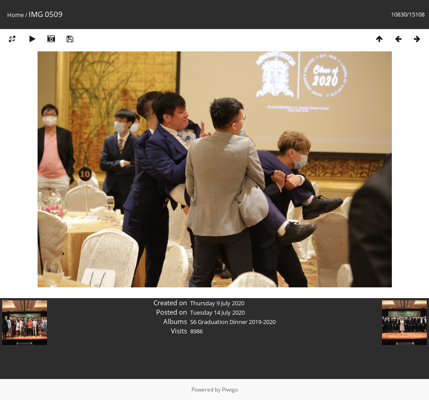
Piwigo (230, 389)
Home (15, 15)
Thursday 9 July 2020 (217, 303)
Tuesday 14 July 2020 (217, 312)
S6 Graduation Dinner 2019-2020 (233, 322)
